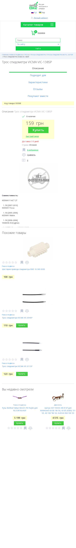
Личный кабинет (41, 18)
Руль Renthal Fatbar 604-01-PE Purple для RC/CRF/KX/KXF (19, 409)
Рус (35, 12)
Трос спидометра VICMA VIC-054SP (17, 317)
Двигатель (58, 405)
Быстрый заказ (32, 136)
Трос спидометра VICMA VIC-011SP (17, 366)
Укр (43, 12)
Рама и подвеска (8, 266)
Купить (38, 130)
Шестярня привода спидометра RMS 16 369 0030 (23, 269)
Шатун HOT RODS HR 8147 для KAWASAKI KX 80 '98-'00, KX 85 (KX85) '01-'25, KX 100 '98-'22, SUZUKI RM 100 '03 (58, 410)
